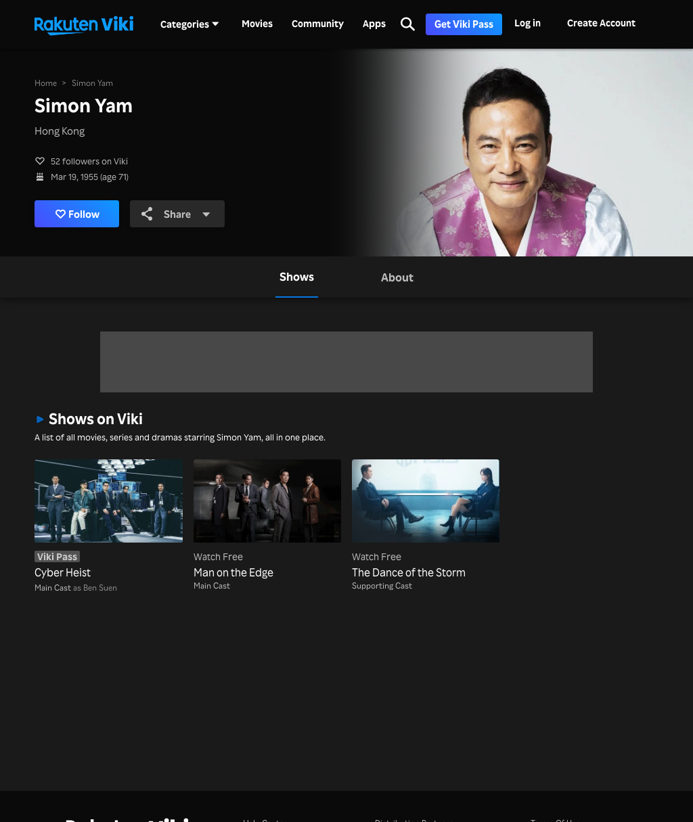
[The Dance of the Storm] (425, 519)
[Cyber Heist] (108, 519)
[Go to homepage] (84, 24)
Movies (257, 23)
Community (318, 23)
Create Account (601, 22)
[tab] (296, 276)
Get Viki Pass (463, 24)
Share (175, 214)
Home (46, 83)
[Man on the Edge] (267, 519)
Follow (77, 213)
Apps (374, 23)
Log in (527, 22)
